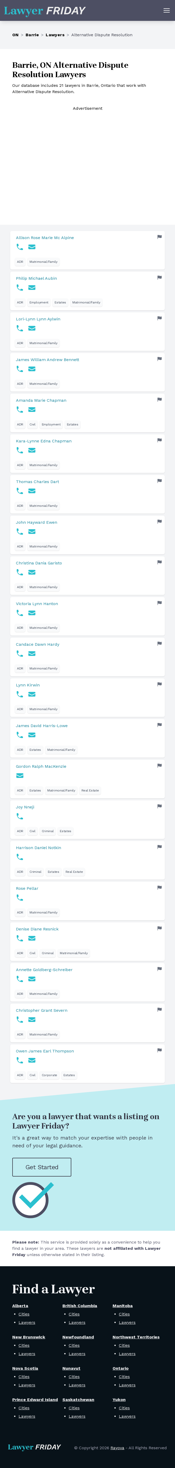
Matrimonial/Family (43, 262)
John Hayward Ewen (36, 522)
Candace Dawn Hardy (37, 644)
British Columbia (79, 1305)
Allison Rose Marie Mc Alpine (45, 237)
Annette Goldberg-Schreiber (44, 969)
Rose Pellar (27, 888)
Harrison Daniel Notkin (38, 847)
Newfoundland (78, 1337)
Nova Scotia (25, 1368)
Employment (39, 302)
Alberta (20, 1305)
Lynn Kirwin (28, 685)
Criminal (48, 831)
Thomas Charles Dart (37, 481)
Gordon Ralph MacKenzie (41, 766)
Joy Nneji (25, 807)
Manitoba (123, 1305)
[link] (87, 250)
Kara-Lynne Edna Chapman (44, 440)
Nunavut (71, 1368)
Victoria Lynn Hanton (37, 603)
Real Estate (90, 790)
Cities (24, 1314)
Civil (33, 424)
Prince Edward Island (35, 1399)
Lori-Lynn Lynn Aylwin (38, 318)
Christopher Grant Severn (41, 1010)
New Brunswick (28, 1337)
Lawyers (55, 34)
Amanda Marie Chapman (41, 400)
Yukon (119, 1399)
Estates (60, 302)
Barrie (32, 34)
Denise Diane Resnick (37, 929)
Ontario (121, 1368)
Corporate (49, 1075)
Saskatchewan (78, 1399)
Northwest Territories (136, 1337)
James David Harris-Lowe (42, 725)
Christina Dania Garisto (39, 563)
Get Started (41, 1167)
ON (15, 34)
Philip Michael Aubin (36, 278)
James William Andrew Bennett (47, 359)
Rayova (117, 1447)
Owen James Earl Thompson (45, 1051)
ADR (20, 262)
